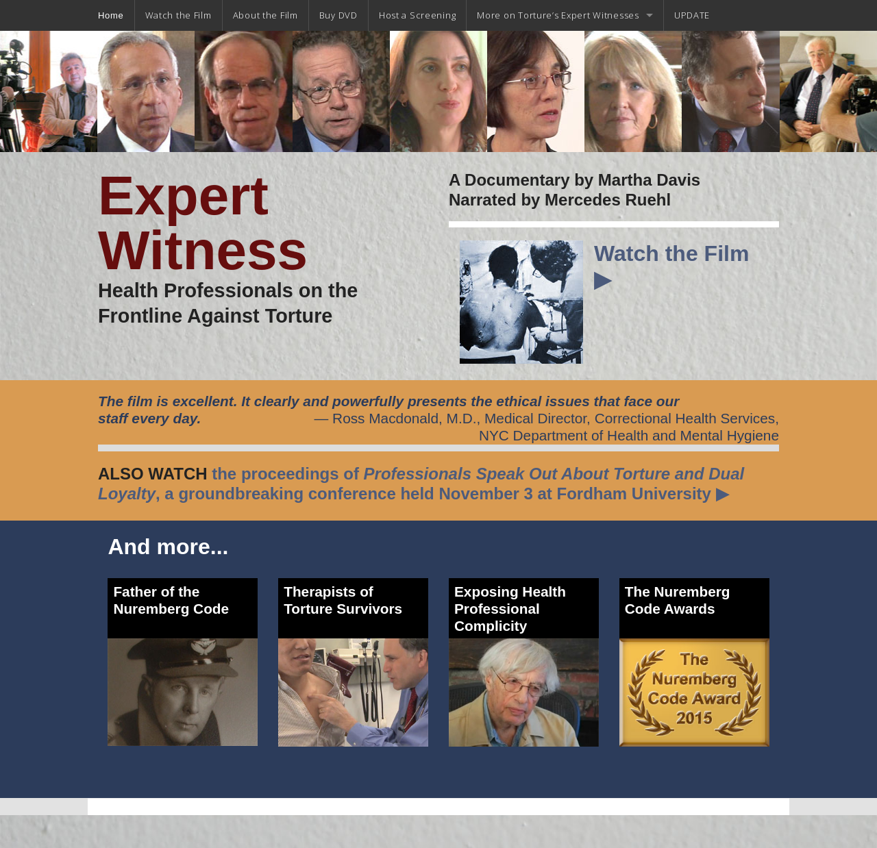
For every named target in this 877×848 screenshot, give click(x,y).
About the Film (265, 15)
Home (111, 15)
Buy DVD (338, 15)
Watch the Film (178, 15)
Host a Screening (417, 15)
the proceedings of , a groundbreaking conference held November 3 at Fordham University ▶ (421, 483)
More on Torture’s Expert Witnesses (558, 15)
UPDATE (692, 15)
